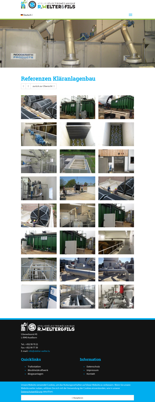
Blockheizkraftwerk (38, 370)
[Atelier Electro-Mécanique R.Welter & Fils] (48, 4)
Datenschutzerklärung (32, 391)
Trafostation (34, 366)
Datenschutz (93, 366)
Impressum (93, 370)
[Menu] (130, 14)
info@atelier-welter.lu (39, 350)
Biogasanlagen (35, 373)
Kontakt (91, 373)
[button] (27, 15)
